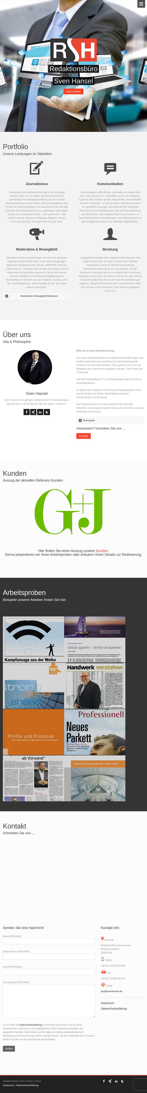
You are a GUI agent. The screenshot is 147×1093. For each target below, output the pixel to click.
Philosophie (89, 420)
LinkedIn (40, 412)
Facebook (27, 412)
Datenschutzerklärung (31, 1025)
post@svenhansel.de (111, 991)
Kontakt (83, 436)
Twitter (47, 412)
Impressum (107, 1003)
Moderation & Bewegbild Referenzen (39, 296)
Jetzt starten (73, 91)
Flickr (33, 412)
